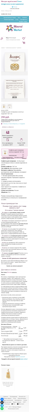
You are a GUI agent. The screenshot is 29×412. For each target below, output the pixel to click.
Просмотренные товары (10, 17)
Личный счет (22, 396)
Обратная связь (7, 402)
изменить (14, 272)
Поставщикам (13, 396)
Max (13, 404)
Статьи (25, 400)
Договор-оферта (7, 398)
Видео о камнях (17, 402)
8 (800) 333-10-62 (6, 14)
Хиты (19, 17)
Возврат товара (23, 21)
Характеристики (13, 155)
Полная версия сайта (13, 408)
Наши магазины (22, 398)
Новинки (24, 17)
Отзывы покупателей (7, 400)
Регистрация (12, 37)
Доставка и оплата (18, 157)
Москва (15, 6)
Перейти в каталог (20, 356)
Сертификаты (23, 19)
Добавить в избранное (8, 127)
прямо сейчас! (24, 359)
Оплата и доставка (9, 19)
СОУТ (24, 402)
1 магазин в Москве (14, 8)
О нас (16, 19)
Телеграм (7, 404)
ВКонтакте (20, 404)
